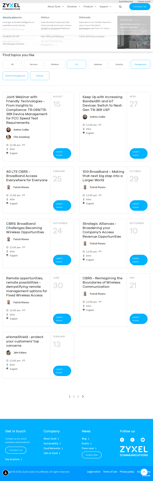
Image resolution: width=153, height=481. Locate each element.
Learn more (59, 162)
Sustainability (51, 443)
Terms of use (110, 471)
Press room (88, 448)
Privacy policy (127, 471)
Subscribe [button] (92, 455)
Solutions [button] (74, 15)
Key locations (12, 459)
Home (5, 25)
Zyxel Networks (52, 448)
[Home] (11, 15)
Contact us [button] (15, 450)
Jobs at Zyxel (51, 453)
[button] (120, 15)
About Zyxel (50, 438)
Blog (84, 438)
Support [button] (106, 15)
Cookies (146, 475)
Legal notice (93, 471)
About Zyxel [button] (56, 15)
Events (85, 443)
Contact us (139, 15)
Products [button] (90, 15)
